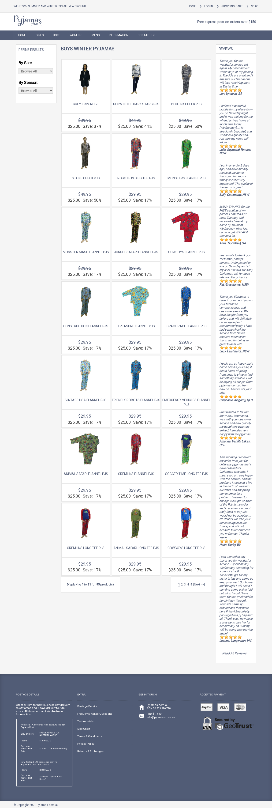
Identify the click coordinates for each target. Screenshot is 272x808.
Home (192, 6)
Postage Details (87, 706)
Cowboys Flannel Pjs (186, 252)
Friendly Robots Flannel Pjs (136, 400)
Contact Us (146, 35)
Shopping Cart (232, 6)
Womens (76, 35)
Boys (56, 35)
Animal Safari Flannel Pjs (86, 474)
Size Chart (83, 728)
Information (118, 35)
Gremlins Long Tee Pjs (85, 548)
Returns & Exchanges (90, 751)
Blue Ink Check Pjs (186, 104)
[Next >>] (199, 584)
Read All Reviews (234, 653)
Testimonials (85, 721)
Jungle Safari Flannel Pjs (136, 252)
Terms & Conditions (89, 736)
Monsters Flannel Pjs (187, 178)
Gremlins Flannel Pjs (136, 474)
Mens (96, 35)
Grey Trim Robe (86, 104)
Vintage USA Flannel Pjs (85, 400)
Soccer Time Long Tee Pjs (186, 474)
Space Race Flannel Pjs (187, 326)
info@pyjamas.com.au (161, 717)
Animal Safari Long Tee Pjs (136, 548)
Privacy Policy (85, 743)
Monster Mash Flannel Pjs (86, 252)
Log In (208, 6)
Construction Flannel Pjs (85, 326)
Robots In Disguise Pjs (136, 178)
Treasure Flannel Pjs (136, 326)
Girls (40, 35)
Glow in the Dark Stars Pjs (136, 104)
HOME (22, 35)
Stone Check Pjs (86, 178)
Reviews (226, 49)
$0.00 (254, 6)
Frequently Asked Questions (94, 713)
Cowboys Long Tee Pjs (186, 548)
